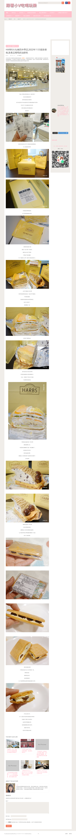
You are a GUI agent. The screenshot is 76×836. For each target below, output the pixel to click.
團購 (7, 12)
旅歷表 (66, 833)
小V (7, 55)
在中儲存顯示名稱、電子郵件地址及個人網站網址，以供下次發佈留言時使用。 (24, 822)
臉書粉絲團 (54, 140)
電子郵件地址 (8, 819)
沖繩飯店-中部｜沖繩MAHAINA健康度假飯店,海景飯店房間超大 (12, 751)
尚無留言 (19, 55)
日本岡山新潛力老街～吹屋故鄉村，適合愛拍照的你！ (27, 751)
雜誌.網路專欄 (42, 12)
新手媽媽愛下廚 (47, 15)
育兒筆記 (21, 12)
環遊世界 (17, 15)
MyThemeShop (28, 833)
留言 (7, 801)
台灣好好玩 (8, 15)
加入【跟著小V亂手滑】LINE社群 (60, 146)
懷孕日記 (14, 12)
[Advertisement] (38, 31)
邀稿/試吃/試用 (36, 15)
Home (5, 19)
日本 (14, 19)
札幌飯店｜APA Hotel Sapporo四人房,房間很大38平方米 (42, 772)
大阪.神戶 (19, 19)
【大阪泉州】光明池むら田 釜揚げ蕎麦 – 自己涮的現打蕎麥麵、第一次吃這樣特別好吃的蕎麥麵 (42, 754)
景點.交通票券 (26, 15)
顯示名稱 (7, 816)
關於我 (70, 833)
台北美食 (52, 12)
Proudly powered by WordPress (10, 833)
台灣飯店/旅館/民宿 (62, 12)
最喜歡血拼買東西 (31, 12)
